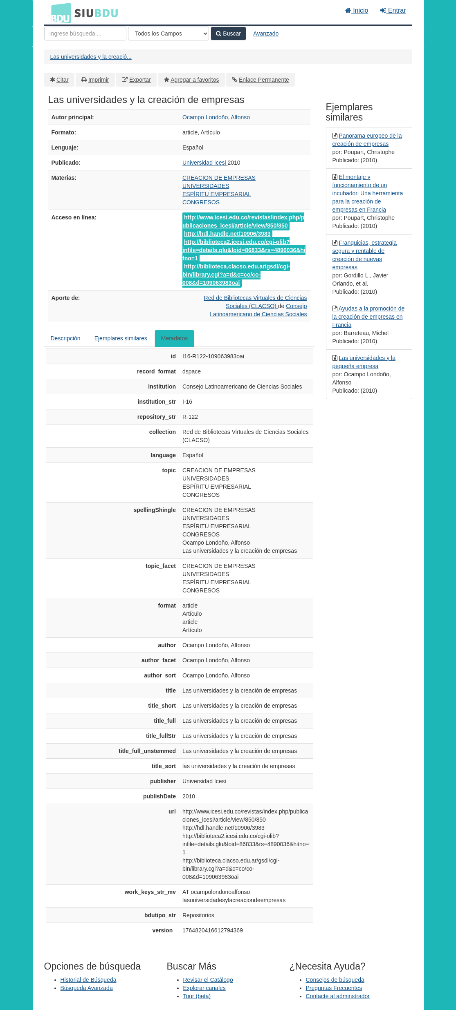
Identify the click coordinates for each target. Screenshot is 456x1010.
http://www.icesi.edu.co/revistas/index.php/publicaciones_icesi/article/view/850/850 (243, 221)
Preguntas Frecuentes (334, 988)
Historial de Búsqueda (89, 979)
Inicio (356, 10)
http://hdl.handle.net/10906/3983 (227, 233)
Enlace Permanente (264, 79)
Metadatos (174, 338)
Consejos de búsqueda (335, 979)
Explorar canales (204, 988)
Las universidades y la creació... (91, 57)
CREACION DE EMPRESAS (219, 177)
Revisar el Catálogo (208, 979)
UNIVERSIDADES (205, 186)
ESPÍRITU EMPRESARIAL (216, 194)
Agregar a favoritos (195, 79)
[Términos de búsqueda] (85, 33)
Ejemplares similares (120, 338)
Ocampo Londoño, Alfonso (216, 117)
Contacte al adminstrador (338, 996)
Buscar (228, 33)
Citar (62, 79)
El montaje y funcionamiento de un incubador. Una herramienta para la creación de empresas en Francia (367, 193)
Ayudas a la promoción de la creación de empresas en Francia (368, 316)
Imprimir (98, 79)
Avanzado (266, 33)
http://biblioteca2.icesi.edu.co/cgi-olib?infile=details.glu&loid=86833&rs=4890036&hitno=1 (243, 250)
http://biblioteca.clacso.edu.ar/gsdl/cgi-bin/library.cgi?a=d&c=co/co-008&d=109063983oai (236, 274)
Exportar (140, 79)
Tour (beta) (197, 996)
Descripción (66, 338)
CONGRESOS (201, 202)
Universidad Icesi (205, 162)
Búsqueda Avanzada (87, 988)
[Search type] (168, 33)
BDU (59, 12)
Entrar (393, 10)
